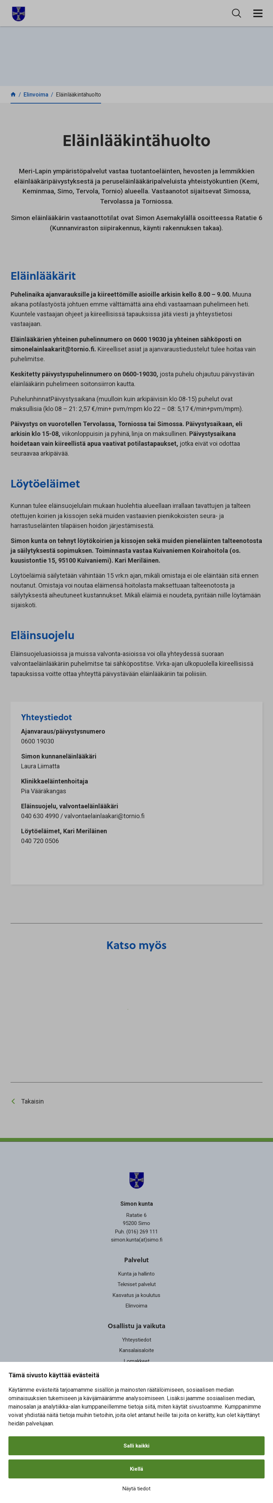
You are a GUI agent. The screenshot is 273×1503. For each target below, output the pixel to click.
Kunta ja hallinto (136, 1274)
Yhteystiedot (136, 1340)
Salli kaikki (136, 1446)
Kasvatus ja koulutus (136, 1295)
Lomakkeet (136, 1361)
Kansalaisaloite (136, 1350)
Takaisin (32, 1101)
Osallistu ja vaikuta (136, 1325)
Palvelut (136, 1259)
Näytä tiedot (136, 1488)
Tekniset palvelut (137, 1284)
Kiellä (136, 1469)
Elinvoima (136, 1306)
